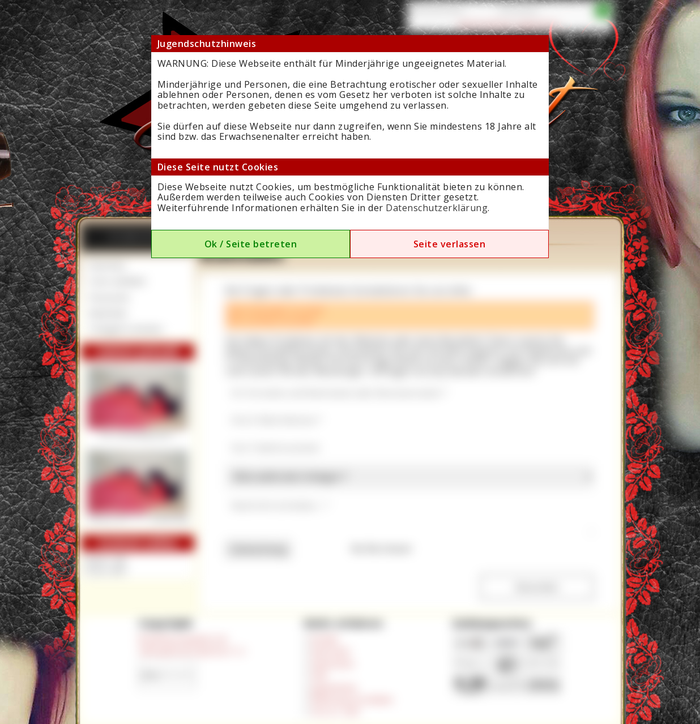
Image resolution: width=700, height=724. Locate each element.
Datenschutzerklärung (437, 208)
